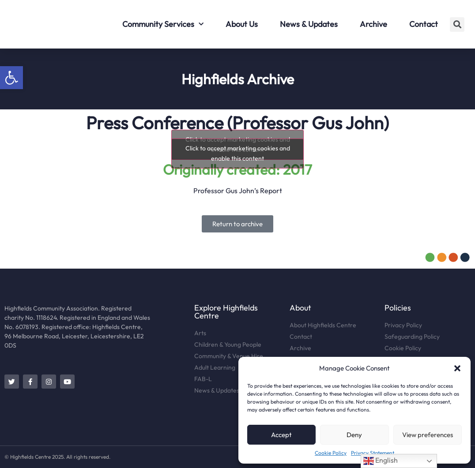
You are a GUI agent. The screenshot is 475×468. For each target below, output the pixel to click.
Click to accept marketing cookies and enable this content (237, 153)
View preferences (427, 435)
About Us (242, 24)
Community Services (163, 24)
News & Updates (309, 24)
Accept (281, 435)
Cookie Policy (331, 452)
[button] (11, 77)
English (380, 461)
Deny (354, 435)
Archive (373, 24)
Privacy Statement (372, 452)
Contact (423, 24)
